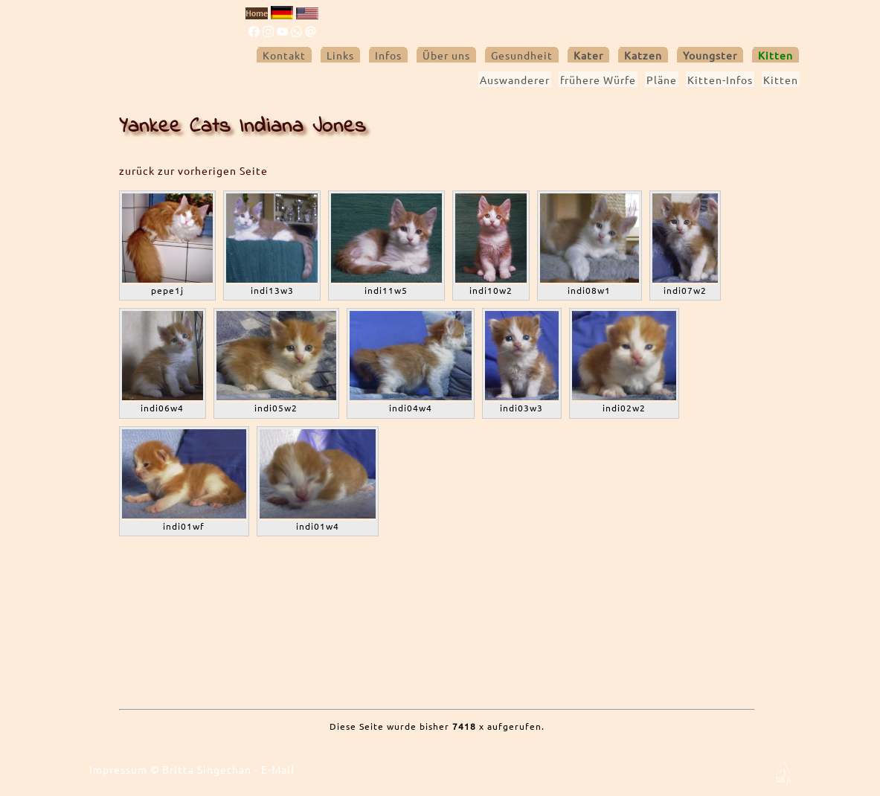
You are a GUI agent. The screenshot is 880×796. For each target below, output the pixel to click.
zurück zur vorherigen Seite (193, 170)
